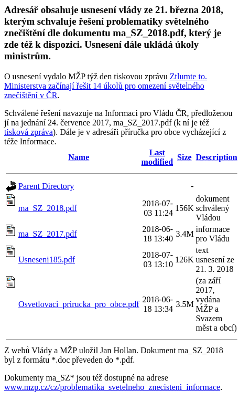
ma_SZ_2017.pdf (47, 233)
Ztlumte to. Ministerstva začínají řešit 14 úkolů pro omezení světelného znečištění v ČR (105, 86)
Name (78, 157)
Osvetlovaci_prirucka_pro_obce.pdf (78, 304)
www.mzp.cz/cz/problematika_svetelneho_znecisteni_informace (112, 387)
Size (184, 157)
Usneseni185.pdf (46, 259)
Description (216, 157)
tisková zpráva (28, 132)
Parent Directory (46, 186)
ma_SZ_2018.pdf (47, 208)
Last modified (157, 157)
